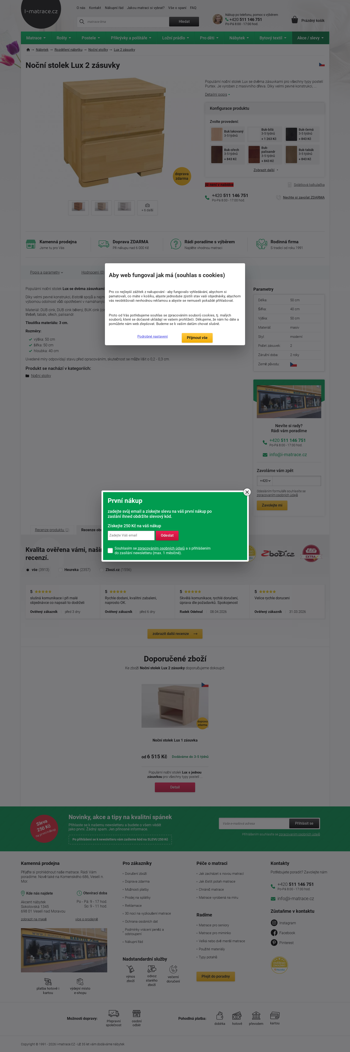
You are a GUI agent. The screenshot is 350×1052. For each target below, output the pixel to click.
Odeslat (167, 535)
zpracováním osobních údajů (161, 548)
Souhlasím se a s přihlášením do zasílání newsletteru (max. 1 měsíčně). (163, 550)
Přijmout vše (197, 338)
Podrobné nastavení (152, 336)
